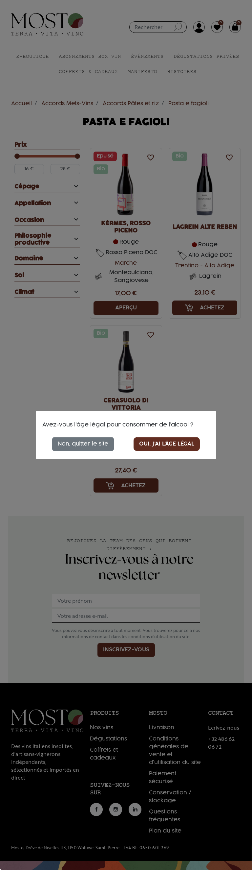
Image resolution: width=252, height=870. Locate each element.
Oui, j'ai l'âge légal (166, 444)
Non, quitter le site (83, 444)
